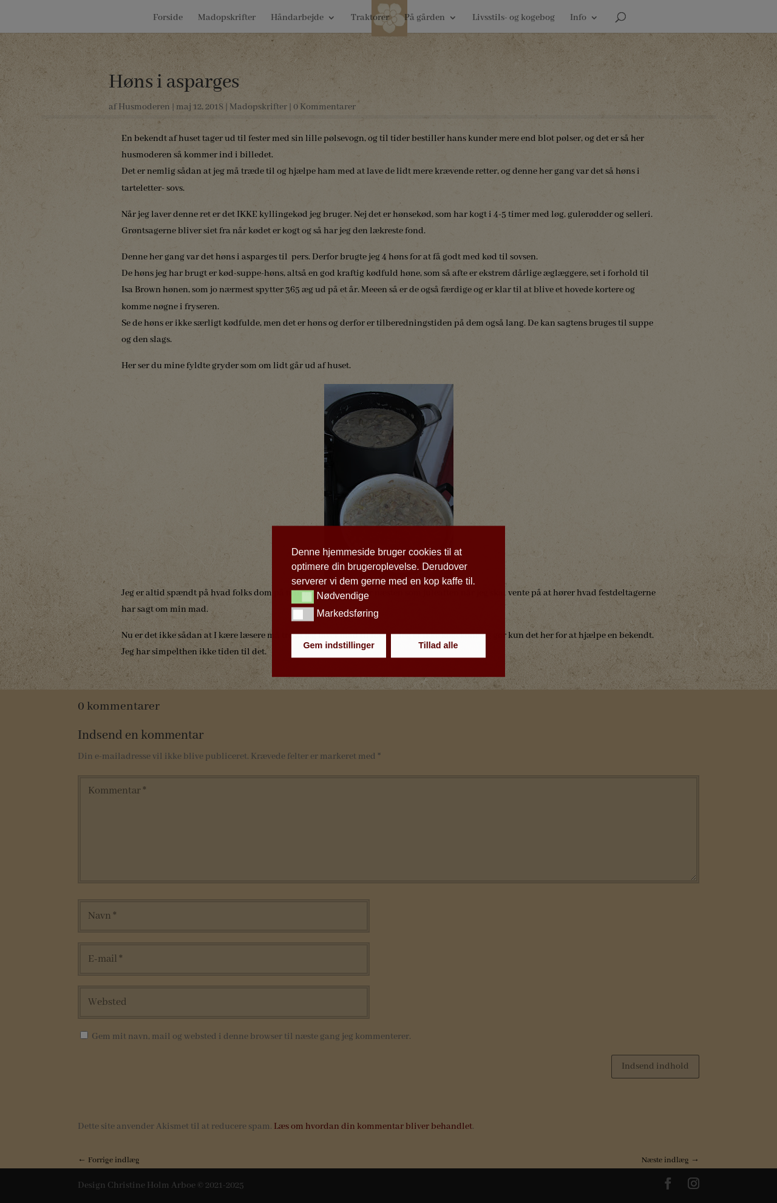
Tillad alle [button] (438, 646)
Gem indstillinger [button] (339, 646)
